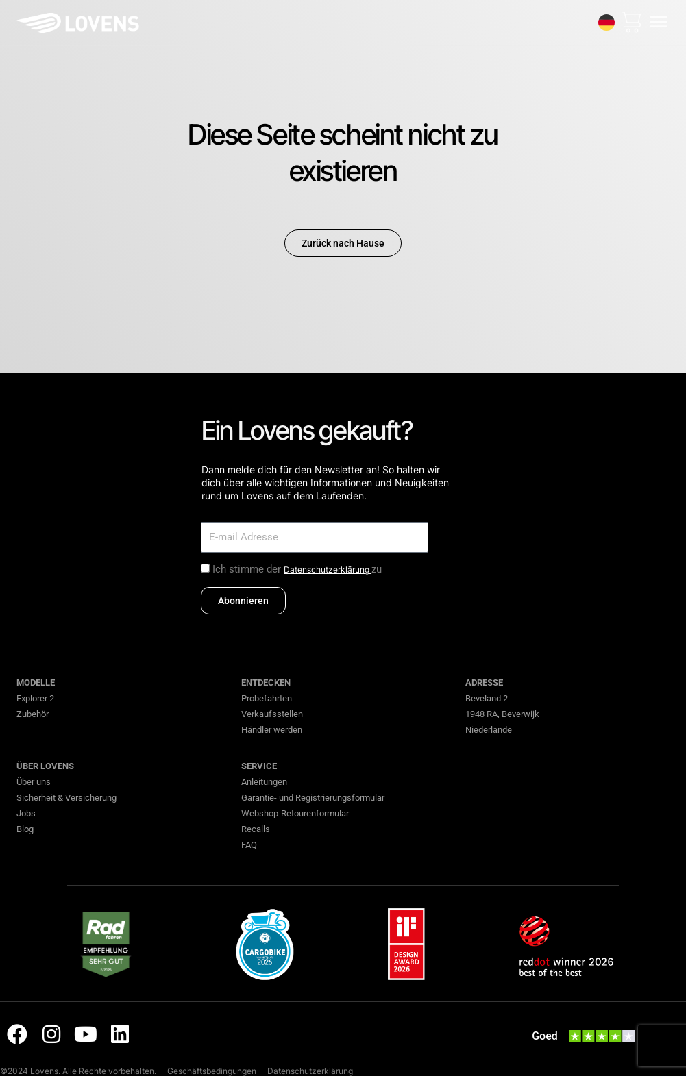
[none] (606, 22)
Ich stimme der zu (297, 569)
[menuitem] (606, 22)
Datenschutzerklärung (327, 569)
